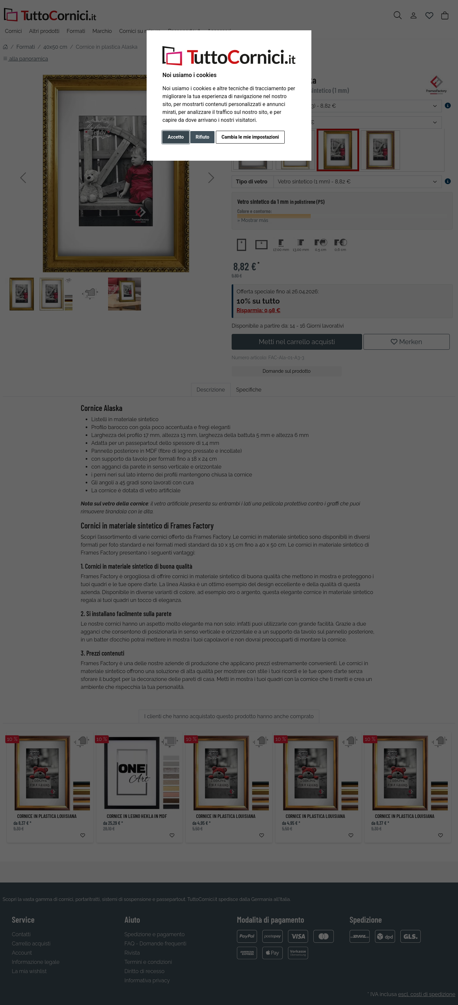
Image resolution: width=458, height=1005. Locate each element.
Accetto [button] (176, 137)
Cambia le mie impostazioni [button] (250, 137)
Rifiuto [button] (203, 137)
